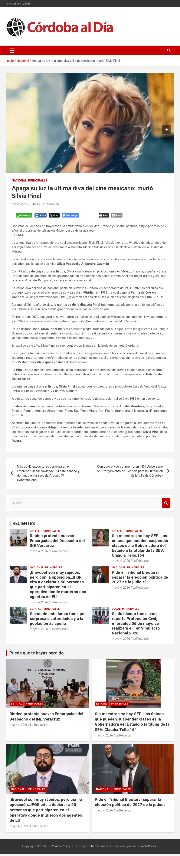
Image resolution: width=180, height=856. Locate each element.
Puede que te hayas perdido (36, 655)
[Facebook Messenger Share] (71, 216)
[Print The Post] (105, 216)
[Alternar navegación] (12, 50)
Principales (37, 180)
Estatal (35, 533)
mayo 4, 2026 (39, 553)
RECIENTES (24, 525)
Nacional (19, 180)
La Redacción (50, 204)
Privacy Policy (60, 848)
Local (116, 611)
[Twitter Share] (55, 216)
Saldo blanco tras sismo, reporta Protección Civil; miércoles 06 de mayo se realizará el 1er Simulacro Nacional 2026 (136, 625)
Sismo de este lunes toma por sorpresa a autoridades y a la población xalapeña (58, 620)
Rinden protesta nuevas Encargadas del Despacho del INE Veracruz (57, 542)
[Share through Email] (118, 216)
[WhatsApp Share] (25, 216)
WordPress (148, 848)
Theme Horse (98, 848)
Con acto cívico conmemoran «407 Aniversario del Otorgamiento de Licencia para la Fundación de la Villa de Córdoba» (129, 473)
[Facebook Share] (42, 216)
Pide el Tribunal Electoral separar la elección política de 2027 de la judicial (140, 579)
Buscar (166, 505)
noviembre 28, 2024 (25, 204)
